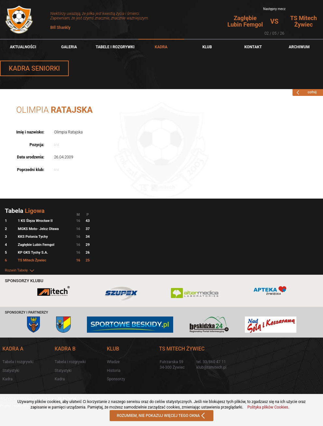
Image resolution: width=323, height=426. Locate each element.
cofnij (305, 92)
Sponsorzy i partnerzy (26, 312)
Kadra (161, 47)
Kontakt (253, 47)
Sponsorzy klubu (24, 280)
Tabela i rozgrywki (17, 362)
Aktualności (23, 47)
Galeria (69, 47)
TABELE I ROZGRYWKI (115, 47)
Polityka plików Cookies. (268, 407)
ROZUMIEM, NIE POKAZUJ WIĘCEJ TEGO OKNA (161, 416)
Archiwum (299, 47)
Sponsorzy (116, 379)
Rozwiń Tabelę (20, 270)
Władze (113, 362)
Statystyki (10, 370)
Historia (114, 370)
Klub (207, 47)
